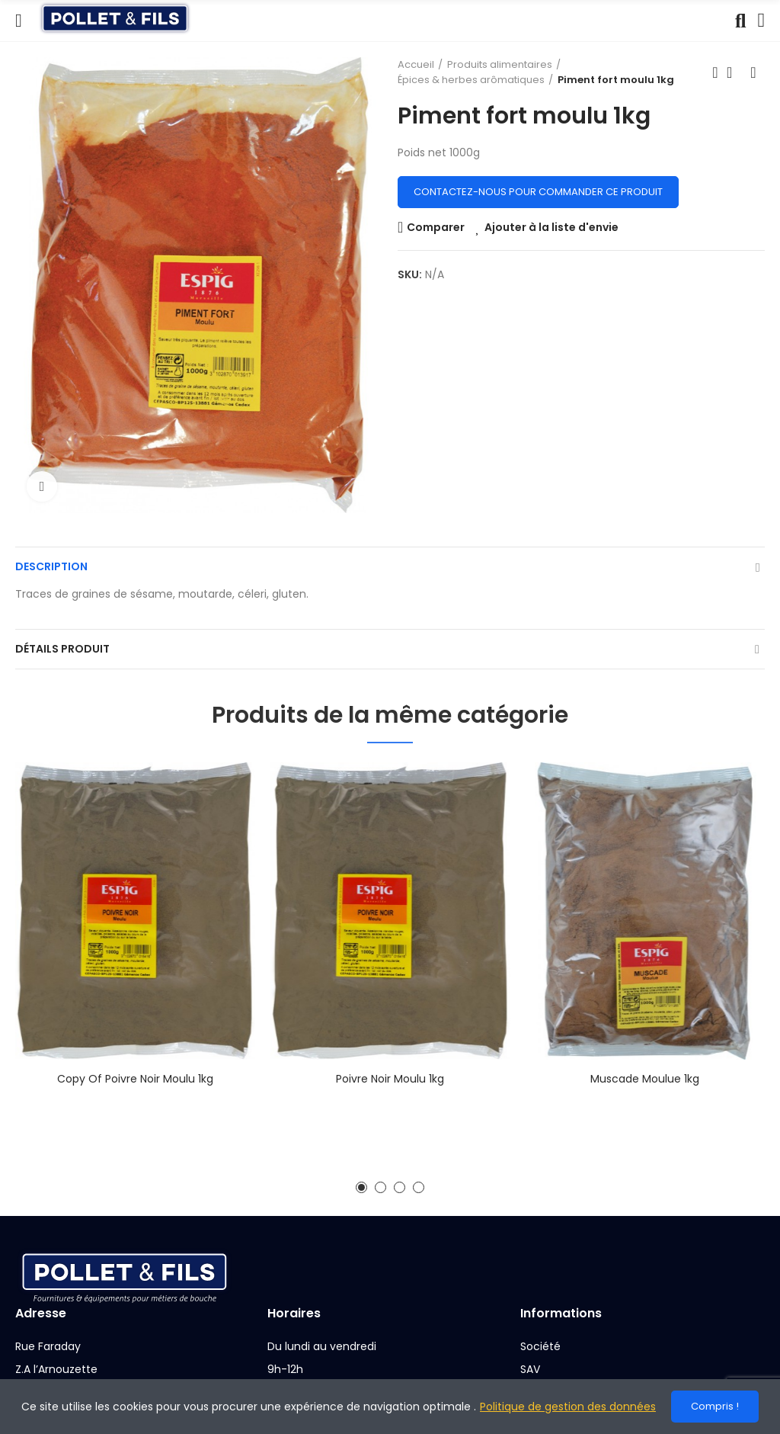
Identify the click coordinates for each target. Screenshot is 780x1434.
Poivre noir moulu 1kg (390, 1078)
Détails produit (62, 648)
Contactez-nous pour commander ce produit (538, 191)
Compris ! (715, 1406)
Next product (753, 72)
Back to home (734, 72)
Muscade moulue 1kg (644, 1078)
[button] (361, 1187)
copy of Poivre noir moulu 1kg (135, 1078)
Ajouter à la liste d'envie (551, 227)
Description (51, 566)
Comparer (436, 227)
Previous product (715, 72)
